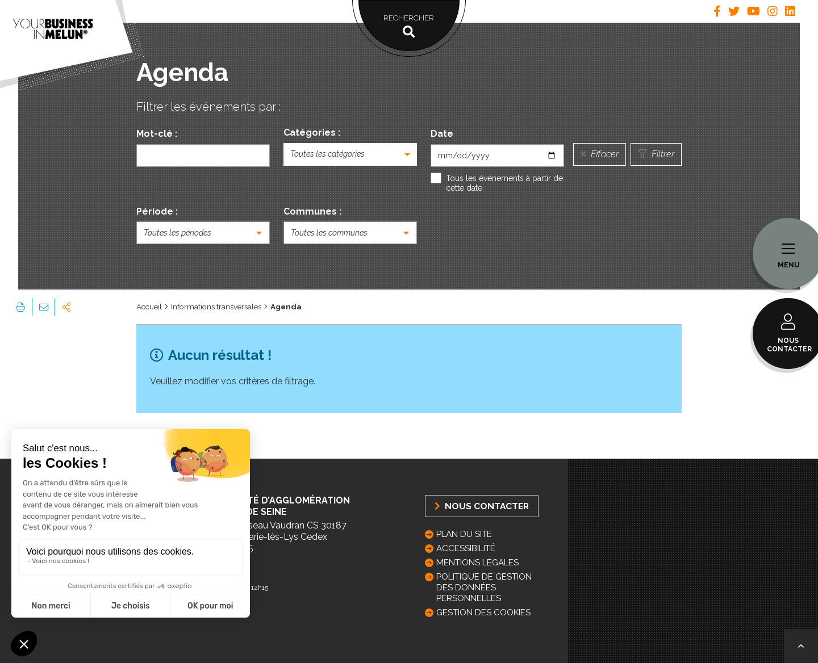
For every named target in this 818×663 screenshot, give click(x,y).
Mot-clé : (156, 133)
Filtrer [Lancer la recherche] (656, 154)
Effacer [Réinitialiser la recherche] (600, 154)
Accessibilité (465, 548)
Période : (157, 211)
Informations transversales (216, 306)
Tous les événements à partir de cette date (504, 183)
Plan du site (464, 534)
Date (442, 133)
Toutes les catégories (327, 153)
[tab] (717, 11)
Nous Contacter (482, 506)
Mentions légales (477, 562)
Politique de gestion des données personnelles (484, 587)
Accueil (149, 306)
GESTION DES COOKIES (483, 612)
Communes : (312, 211)
